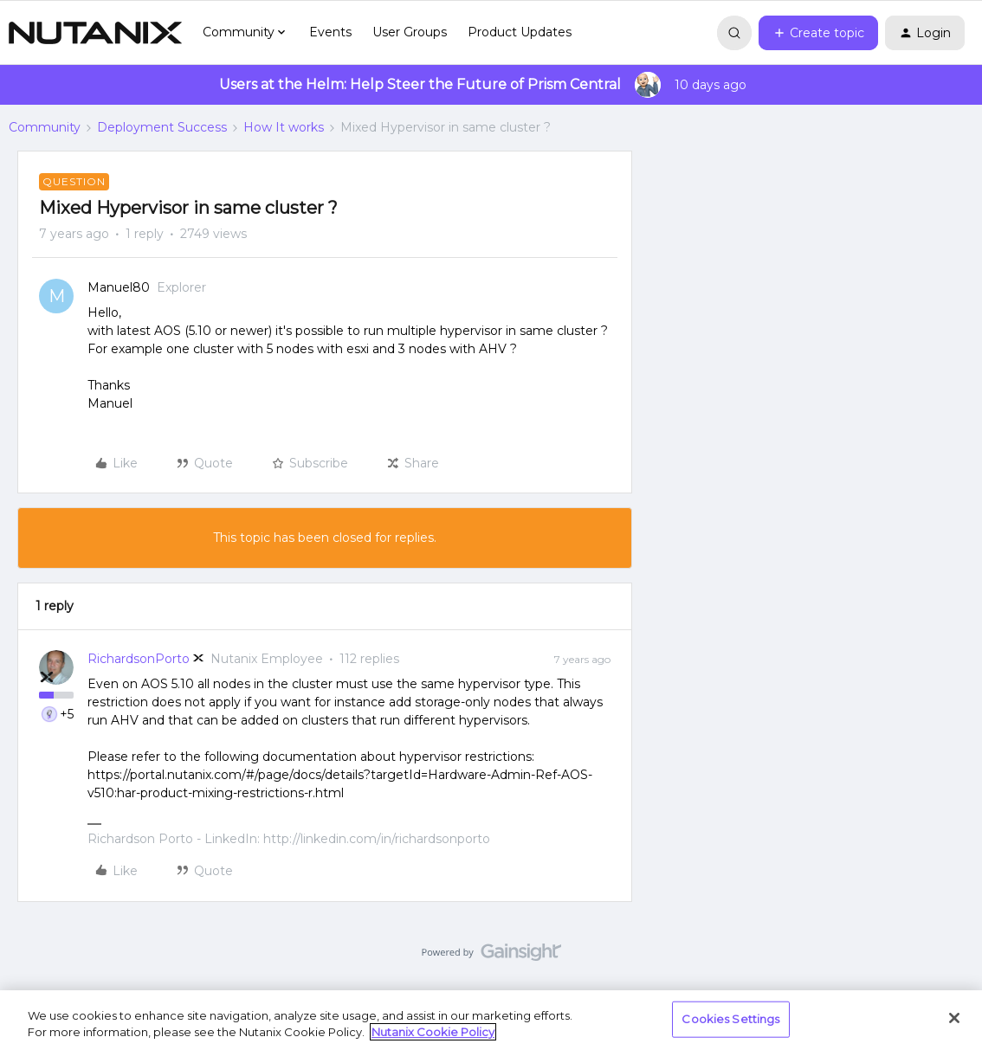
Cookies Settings (730, 1019)
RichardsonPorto (138, 659)
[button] (818, 33)
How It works (283, 127)
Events (330, 32)
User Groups (409, 32)
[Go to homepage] (95, 33)
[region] (491, 1020)
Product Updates (520, 32)
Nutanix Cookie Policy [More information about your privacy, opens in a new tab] (432, 1032)
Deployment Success (162, 127)
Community (45, 127)
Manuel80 (118, 287)
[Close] (954, 1018)
